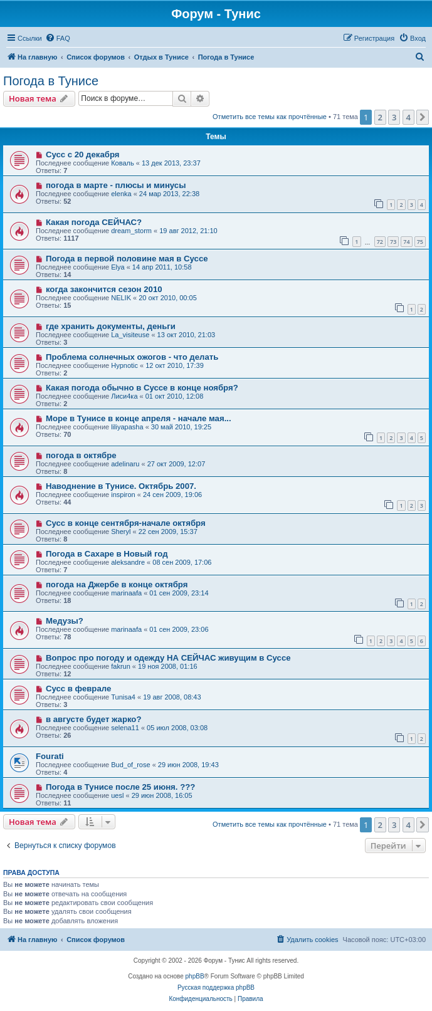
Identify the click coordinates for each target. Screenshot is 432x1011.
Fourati (50, 756)
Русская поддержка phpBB (216, 987)
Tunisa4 (123, 697)
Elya (117, 267)
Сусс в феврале (78, 688)
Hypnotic (124, 365)
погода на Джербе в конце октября (117, 584)
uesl (117, 795)
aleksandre (128, 562)
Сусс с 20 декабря (83, 154)
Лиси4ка (124, 396)
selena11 (125, 727)
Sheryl (120, 531)
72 (380, 242)
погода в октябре (81, 455)
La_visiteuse (130, 334)
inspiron (123, 494)
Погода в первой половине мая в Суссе (127, 258)
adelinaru (125, 464)
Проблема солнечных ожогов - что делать (132, 357)
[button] (422, 117)
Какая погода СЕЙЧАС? (94, 222)
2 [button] (380, 117)
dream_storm (131, 230)
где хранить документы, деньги (111, 326)
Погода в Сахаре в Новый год (107, 553)
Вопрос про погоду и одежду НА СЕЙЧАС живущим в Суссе (168, 658)
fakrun (120, 666)
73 (393, 242)
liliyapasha (127, 427)
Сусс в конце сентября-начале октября (126, 523)
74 (406, 242)
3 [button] (394, 117)
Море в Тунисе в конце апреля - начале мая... (138, 418)
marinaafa (126, 593)
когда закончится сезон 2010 (104, 289)
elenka (121, 193)
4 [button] (408, 117)
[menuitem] (57, 38)
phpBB (195, 976)
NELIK (121, 297)
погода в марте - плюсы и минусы (116, 185)
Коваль (122, 163)
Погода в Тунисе (50, 81)
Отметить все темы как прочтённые (270, 116)
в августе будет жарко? (94, 719)
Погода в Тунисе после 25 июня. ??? (120, 787)
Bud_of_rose (130, 764)
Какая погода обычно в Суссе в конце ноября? (142, 387)
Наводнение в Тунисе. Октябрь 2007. (121, 486)
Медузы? (64, 621)
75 (420, 242)
